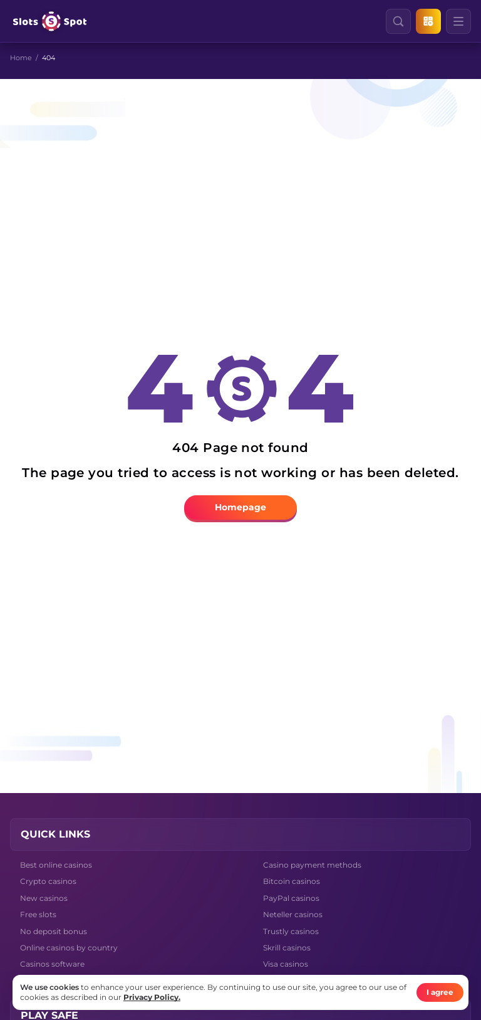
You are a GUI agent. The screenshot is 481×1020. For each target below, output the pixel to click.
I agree (440, 992)
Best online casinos (56, 865)
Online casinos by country (69, 947)
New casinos (44, 898)
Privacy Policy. (151, 997)
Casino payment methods (312, 865)
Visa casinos (285, 964)
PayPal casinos (291, 898)
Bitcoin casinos (291, 881)
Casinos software (52, 964)
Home (21, 57)
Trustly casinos (291, 931)
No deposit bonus (53, 931)
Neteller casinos (293, 914)
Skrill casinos (287, 947)
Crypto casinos (48, 881)
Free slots (38, 914)
